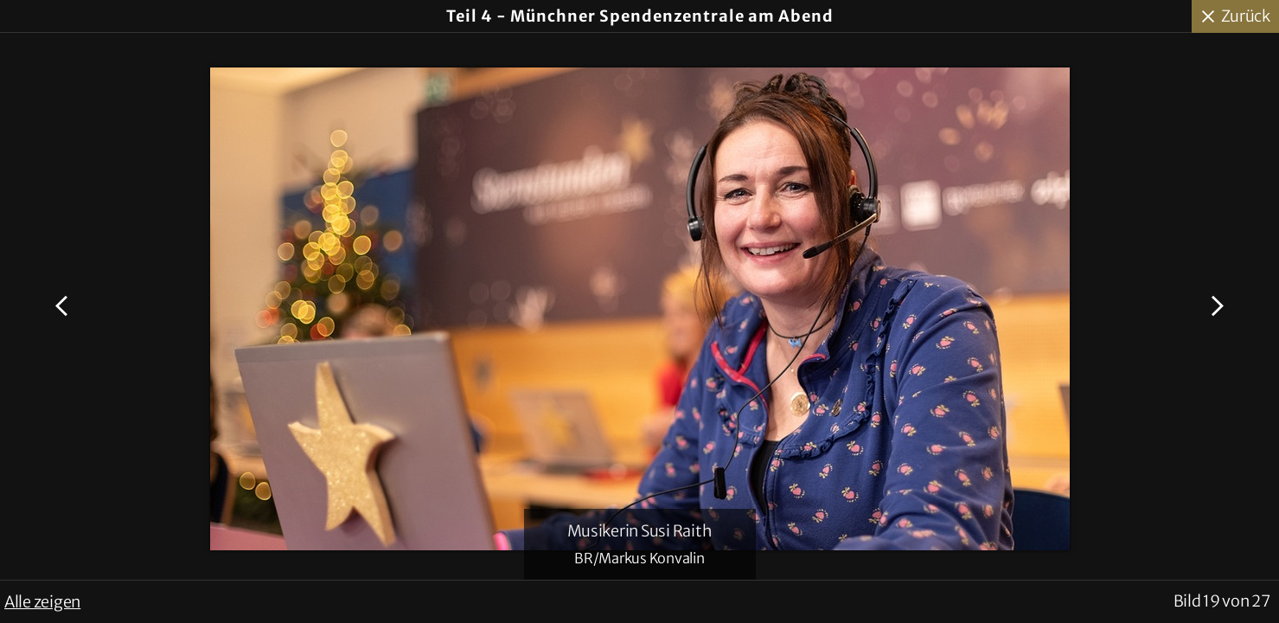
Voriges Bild (64, 306)
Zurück (1246, 16)
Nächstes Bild (1215, 306)
